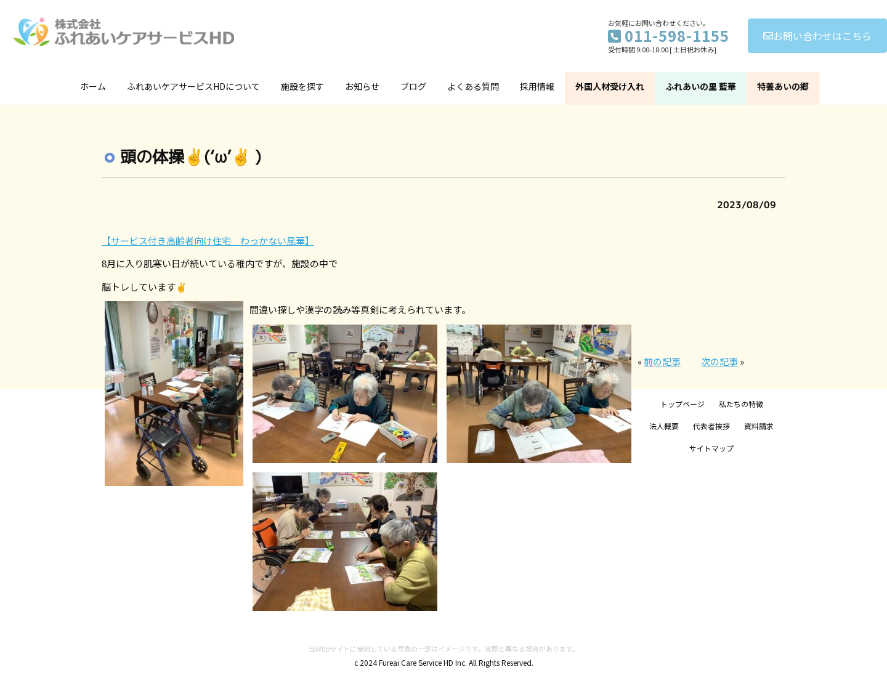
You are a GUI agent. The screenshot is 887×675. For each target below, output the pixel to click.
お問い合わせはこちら (817, 35)
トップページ (682, 403)
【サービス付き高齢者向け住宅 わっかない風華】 (208, 240)
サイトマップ (711, 448)
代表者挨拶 (711, 426)
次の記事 (719, 361)
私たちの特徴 (741, 403)
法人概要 (664, 426)
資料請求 (759, 426)
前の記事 (662, 361)
